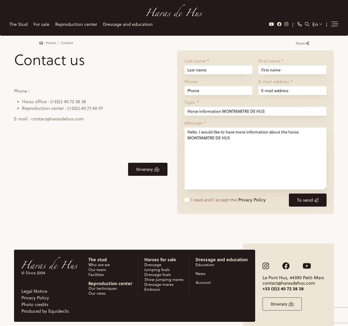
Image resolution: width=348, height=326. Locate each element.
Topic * (191, 99)
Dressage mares (159, 281)
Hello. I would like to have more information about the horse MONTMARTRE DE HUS (255, 156)
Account (203, 279)
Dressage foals (157, 271)
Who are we (99, 261)
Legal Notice (34, 288)
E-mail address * (275, 78)
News (200, 270)
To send (307, 197)
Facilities (96, 271)
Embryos (152, 286)
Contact (67, 39)
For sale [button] (41, 22)
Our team (97, 266)
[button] (335, 22)
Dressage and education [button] (127, 22)
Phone (191, 78)
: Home (47, 39)
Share (302, 40)
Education (205, 261)
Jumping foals (157, 266)
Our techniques (102, 285)
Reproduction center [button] (76, 22)
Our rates (97, 290)
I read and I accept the (228, 197)
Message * (195, 120)
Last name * (196, 58)
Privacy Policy (252, 197)
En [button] (317, 22)
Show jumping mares (163, 276)
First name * (270, 58)
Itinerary (147, 166)
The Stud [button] (18, 22)
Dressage (152, 261)
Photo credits (34, 301)
